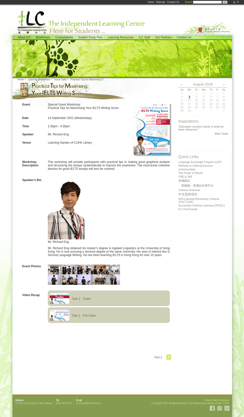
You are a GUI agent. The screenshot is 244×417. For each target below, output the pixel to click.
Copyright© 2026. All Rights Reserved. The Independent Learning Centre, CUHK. (190, 403)
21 (217, 103)
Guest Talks (60, 79)
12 (203, 100)
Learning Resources (121, 37)
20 (211, 103)
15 (223, 100)
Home (151, 2)
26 (203, 107)
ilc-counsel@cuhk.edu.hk (88, 403)
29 (223, 107)
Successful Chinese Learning (201, 205)
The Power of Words (190, 172)
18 (196, 103)
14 (217, 100)
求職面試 (184, 180)
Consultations (64, 37)
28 (217, 107)
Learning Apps (186, 169)
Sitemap (160, 2)
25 (196, 107)
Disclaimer (224, 400)
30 (182, 110)
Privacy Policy (211, 400)
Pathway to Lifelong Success (195, 165)
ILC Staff (144, 37)
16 (182, 103)
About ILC (24, 37)
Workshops (43, 37)
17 (189, 103)
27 (211, 107)
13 (211, 100)
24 (189, 107)
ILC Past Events (188, 209)
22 (223, 103)
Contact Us (173, 2)
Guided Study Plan (90, 37)
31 (189, 110)
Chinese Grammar (189, 190)
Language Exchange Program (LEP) (200, 161)
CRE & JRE (185, 176)
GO (225, 2)
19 (203, 103)
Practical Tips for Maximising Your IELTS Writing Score (89, 79)
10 (189, 100)
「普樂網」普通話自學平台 (196, 185)
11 (196, 100)
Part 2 (158, 357)
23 (182, 107)
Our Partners (163, 37)
